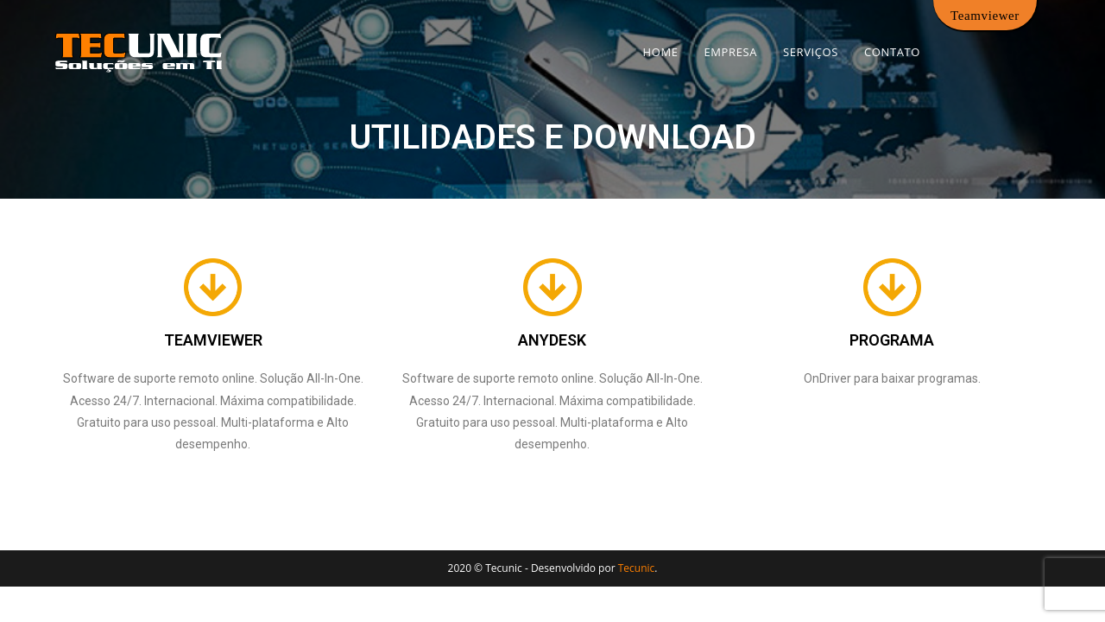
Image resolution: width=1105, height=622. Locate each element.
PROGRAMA (891, 340)
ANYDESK (552, 340)
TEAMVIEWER (213, 340)
